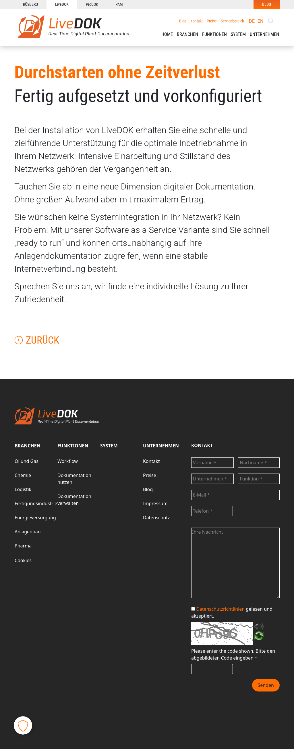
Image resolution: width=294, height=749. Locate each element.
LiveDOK (62, 4)
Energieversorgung (35, 517)
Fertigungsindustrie (36, 503)
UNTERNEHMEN (161, 445)
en (260, 21)
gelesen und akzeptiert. (231, 612)
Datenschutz (156, 517)
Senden (266, 685)
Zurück (36, 340)
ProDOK (92, 4)
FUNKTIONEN (214, 34)
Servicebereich (232, 21)
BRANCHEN (187, 34)
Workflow (67, 461)
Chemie (23, 475)
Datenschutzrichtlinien (220, 609)
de (252, 21)
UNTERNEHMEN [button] (264, 34)
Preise (212, 21)
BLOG (266, 4)
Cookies (23, 560)
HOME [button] (167, 34)
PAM (119, 4)
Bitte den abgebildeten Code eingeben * (233, 654)
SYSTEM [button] (238, 34)
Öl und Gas (26, 461)
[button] (187, 34)
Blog (182, 21)
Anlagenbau (28, 531)
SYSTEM (109, 445)
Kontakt (196, 21)
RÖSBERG (30, 4)
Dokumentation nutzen (74, 478)
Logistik (23, 489)
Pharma (23, 546)
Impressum (155, 503)
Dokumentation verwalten (74, 499)
